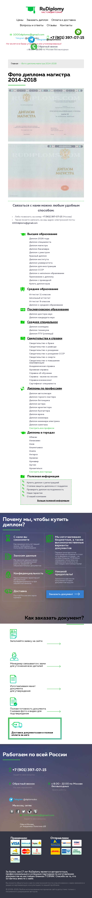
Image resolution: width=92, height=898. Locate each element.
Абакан (33, 437)
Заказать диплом (37, 20)
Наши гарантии (35, 493)
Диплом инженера (38, 418)
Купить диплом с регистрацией (43, 483)
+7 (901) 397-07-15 (67, 38)
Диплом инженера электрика (44, 421)
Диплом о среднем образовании (46, 305)
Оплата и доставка (63, 20)
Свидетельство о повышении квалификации (44, 362)
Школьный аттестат (39, 298)
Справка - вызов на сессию (43, 377)
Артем (32, 465)
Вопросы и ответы (31, 25)
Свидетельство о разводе (42, 347)
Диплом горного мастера (42, 397)
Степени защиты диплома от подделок (47, 486)
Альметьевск (36, 448)
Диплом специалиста (40, 242)
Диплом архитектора (40, 407)
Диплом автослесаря (40, 394)
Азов (31, 444)
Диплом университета (40, 263)
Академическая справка (42, 366)
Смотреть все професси (41, 428)
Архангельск (35, 468)
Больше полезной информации (53, 501)
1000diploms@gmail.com (28, 34)
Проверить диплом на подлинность (45, 490)
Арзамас (33, 458)
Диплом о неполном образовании (46, 273)
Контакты (66, 25)
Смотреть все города (40, 472)
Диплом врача (36, 414)
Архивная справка (38, 370)
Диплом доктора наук (40, 314)
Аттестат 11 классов (40, 295)
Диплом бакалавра (39, 249)
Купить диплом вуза (39, 284)
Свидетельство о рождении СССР (47, 354)
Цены (19, 20)
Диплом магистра (38, 246)
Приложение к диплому (41, 277)
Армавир (34, 461)
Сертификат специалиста (42, 384)
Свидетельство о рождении (43, 350)
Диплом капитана (38, 425)
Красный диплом (38, 256)
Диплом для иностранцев (42, 266)
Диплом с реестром (39, 253)
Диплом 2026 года (39, 239)
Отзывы (52, 25)
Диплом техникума (39, 330)
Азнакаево (34, 441)
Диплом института (39, 259)
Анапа (32, 451)
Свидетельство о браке (41, 343)
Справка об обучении (40, 373)
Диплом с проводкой (40, 280)
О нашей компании (36, 497)
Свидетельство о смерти (42, 357)
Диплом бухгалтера (39, 411)
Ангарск (33, 455)
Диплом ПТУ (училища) (41, 334)
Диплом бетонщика (39, 400)
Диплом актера (37, 404)
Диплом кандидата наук (42, 318)
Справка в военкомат (40, 380)
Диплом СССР (36, 270)
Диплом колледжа (38, 327)
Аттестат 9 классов (39, 302)
